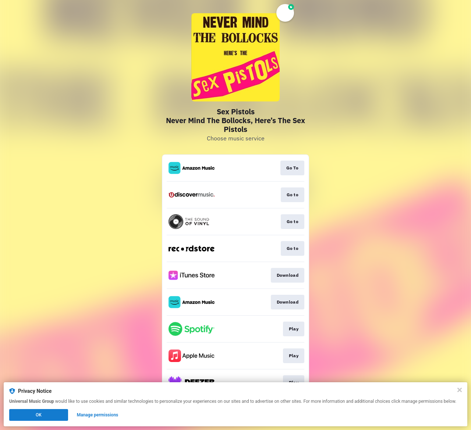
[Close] (459, 390)
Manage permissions (97, 415)
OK (39, 415)
